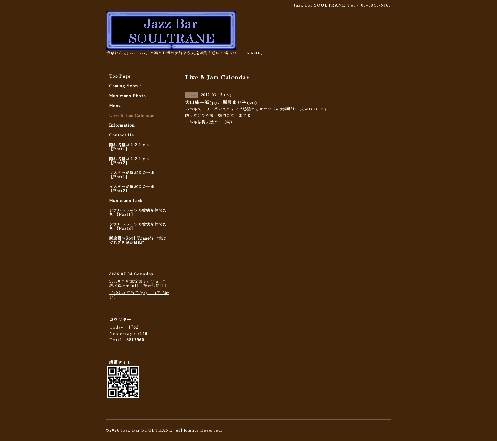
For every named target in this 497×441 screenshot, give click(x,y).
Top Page (120, 76)
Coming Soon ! (125, 86)
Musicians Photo (127, 96)
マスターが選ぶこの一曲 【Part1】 (131, 175)
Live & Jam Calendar (131, 115)
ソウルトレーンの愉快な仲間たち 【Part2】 (138, 226)
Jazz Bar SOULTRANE (146, 430)
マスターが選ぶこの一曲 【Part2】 (131, 189)
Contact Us (121, 135)
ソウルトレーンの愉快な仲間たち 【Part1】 (138, 213)
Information (122, 125)
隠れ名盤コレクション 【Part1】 (129, 147)
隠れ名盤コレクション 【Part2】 (129, 161)
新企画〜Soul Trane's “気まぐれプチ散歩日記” (138, 240)
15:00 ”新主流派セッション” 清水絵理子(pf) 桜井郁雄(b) (140, 283)
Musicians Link (126, 201)
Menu (115, 106)
